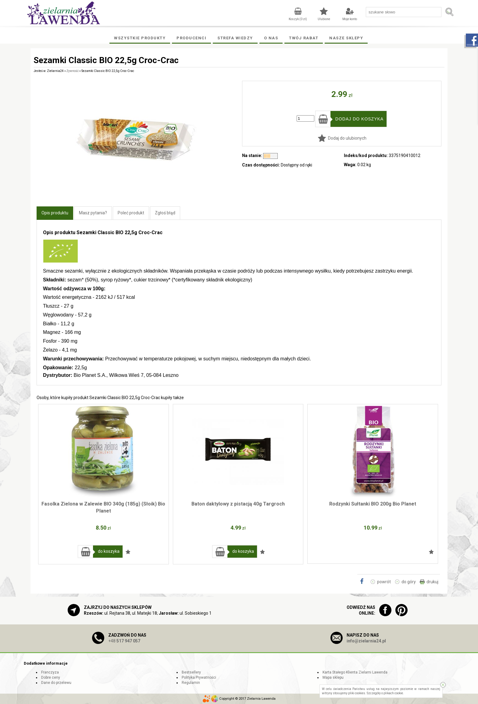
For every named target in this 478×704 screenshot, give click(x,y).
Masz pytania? (93, 212)
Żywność (72, 71)
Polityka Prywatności (199, 677)
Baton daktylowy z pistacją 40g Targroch (238, 504)
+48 (124, 640)
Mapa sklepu (333, 677)
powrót (384, 581)
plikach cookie (393, 693)
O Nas (271, 38)
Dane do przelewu (56, 683)
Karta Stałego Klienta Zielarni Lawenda (355, 672)
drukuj (432, 581)
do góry (408, 581)
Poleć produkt (131, 212)
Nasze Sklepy (346, 38)
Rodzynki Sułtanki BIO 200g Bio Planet (372, 504)
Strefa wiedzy (235, 38)
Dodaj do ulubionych (347, 138)
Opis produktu (54, 212)
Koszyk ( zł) (298, 19)
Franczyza (50, 672)
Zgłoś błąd (165, 212)
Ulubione (324, 19)
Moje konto (349, 19)
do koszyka (109, 551)
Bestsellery (191, 672)
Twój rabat (303, 38)
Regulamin (191, 683)
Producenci (191, 38)
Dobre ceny (50, 677)
